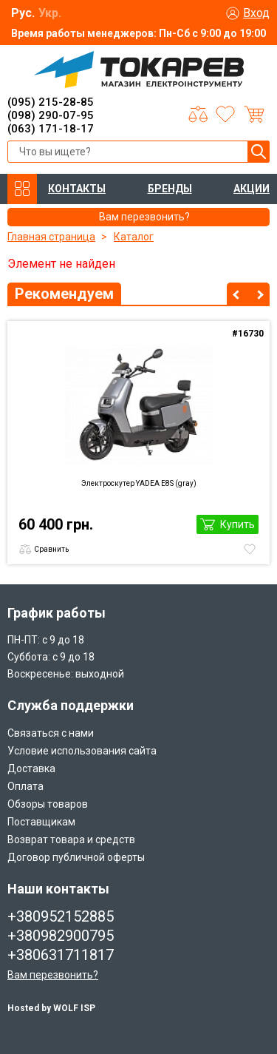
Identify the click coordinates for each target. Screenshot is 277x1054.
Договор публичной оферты (76, 857)
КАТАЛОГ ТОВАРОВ (22, 189)
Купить (237, 524)
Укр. (49, 13)
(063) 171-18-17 (50, 128)
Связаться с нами (50, 733)
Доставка (31, 768)
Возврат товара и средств (71, 839)
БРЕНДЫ (170, 189)
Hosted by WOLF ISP (51, 1008)
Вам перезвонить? (52, 975)
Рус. (23, 13)
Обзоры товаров (47, 804)
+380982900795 (60, 936)
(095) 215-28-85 (50, 102)
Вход (256, 13)
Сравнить (51, 549)
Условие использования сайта (82, 751)
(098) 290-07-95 (50, 115)
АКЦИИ (251, 189)
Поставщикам (41, 822)
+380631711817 (60, 955)
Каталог (134, 237)
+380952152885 (60, 916)
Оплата (25, 786)
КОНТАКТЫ (77, 189)
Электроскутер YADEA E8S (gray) (138, 483)
